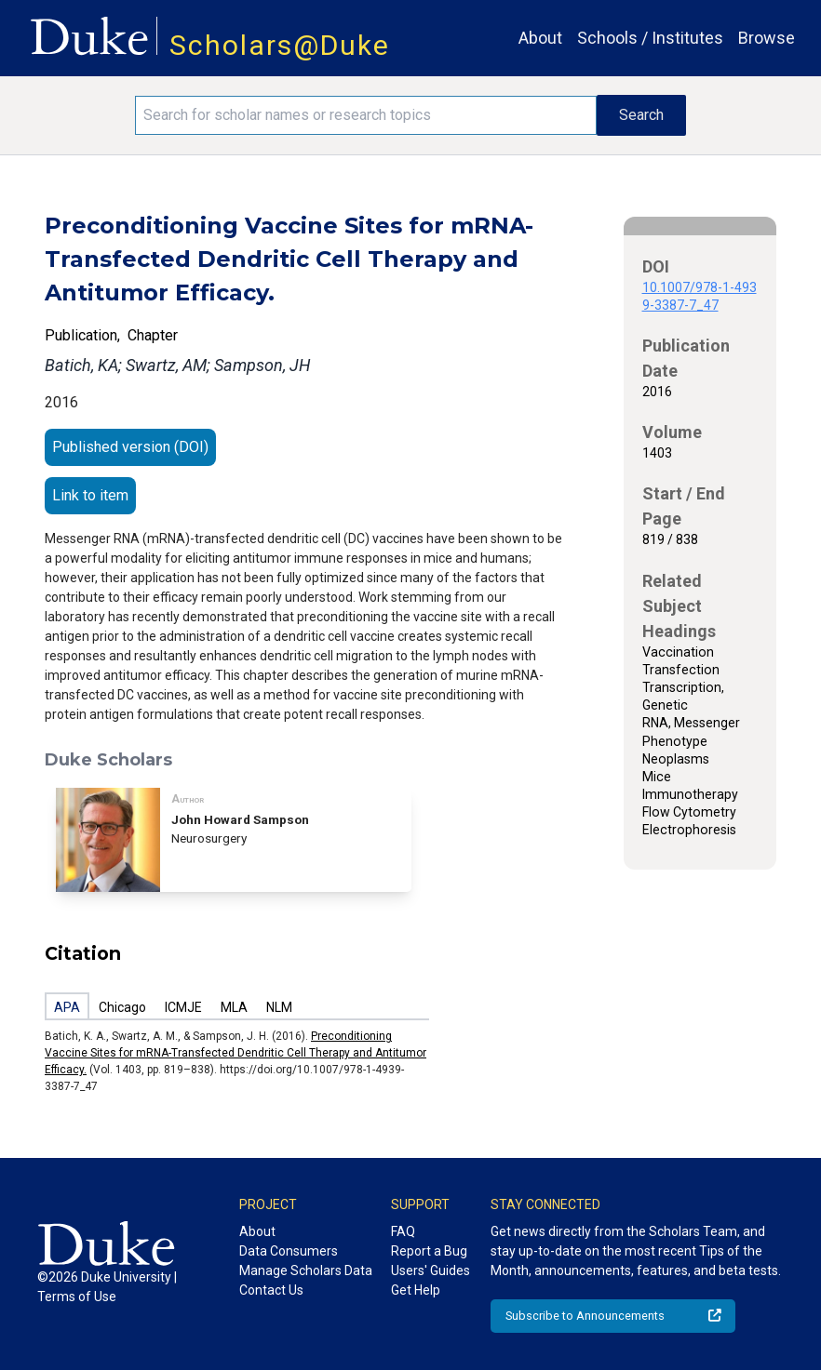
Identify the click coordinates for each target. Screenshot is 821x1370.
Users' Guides (430, 1270)
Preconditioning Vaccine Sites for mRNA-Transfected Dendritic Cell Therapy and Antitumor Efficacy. (235, 1053)
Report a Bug (429, 1251)
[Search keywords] (366, 115)
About (540, 37)
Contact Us (271, 1290)
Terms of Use (76, 1296)
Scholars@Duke (279, 45)
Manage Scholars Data (305, 1270)
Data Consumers (288, 1251)
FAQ (403, 1231)
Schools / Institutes (650, 37)
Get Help (415, 1290)
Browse (766, 37)
